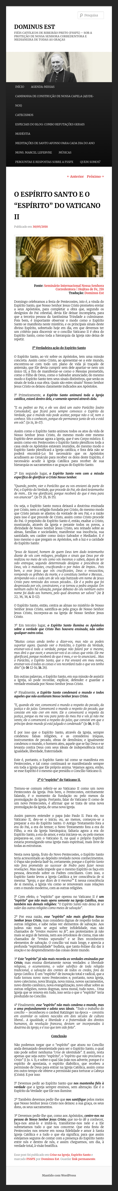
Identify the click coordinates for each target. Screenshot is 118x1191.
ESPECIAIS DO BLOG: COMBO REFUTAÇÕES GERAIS (49, 124)
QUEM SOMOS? (90, 162)
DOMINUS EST (34, 27)
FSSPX (31, 1159)
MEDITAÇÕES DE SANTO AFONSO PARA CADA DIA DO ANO (55, 143)
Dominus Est (50, 1159)
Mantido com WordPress (59, 1175)
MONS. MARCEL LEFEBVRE (33, 152)
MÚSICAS (65, 152)
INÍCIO (19, 86)
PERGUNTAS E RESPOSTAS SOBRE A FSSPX (44, 162)
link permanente (83, 1159)
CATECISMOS (24, 115)
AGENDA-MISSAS (42, 86)
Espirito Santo (81, 1154)
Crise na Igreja (60, 1154)
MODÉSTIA (22, 133)
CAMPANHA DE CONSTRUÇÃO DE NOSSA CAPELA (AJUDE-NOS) (54, 100)
